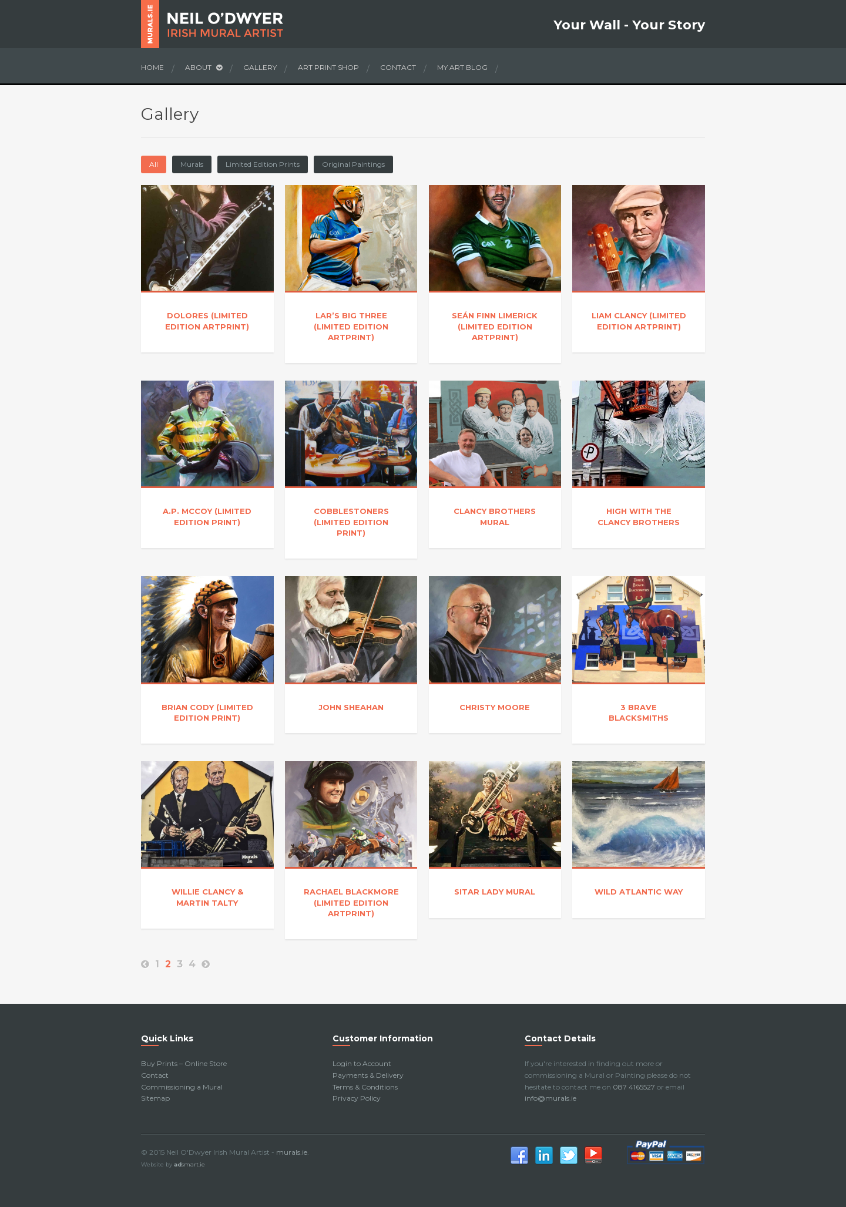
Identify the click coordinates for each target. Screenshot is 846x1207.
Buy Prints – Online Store (184, 1063)
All (153, 164)
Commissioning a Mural (182, 1086)
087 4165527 (634, 1086)
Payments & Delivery (368, 1075)
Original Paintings (353, 164)
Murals (191, 164)
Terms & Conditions (365, 1086)
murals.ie (291, 1152)
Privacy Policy (357, 1098)
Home (152, 67)
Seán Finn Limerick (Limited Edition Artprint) (495, 326)
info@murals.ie (550, 1098)
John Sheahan (351, 707)
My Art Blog (462, 67)
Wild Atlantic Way (639, 891)
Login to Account (362, 1063)
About (203, 67)
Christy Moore (494, 707)
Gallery (260, 67)
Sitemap (155, 1098)
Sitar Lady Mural (494, 891)
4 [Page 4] (192, 964)
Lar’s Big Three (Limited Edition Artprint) (351, 326)
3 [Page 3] (180, 964)
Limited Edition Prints (263, 164)
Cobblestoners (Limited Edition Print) (351, 521)
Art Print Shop (328, 67)
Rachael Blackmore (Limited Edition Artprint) (351, 902)
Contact (398, 67)
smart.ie (189, 1164)
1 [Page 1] (157, 964)
